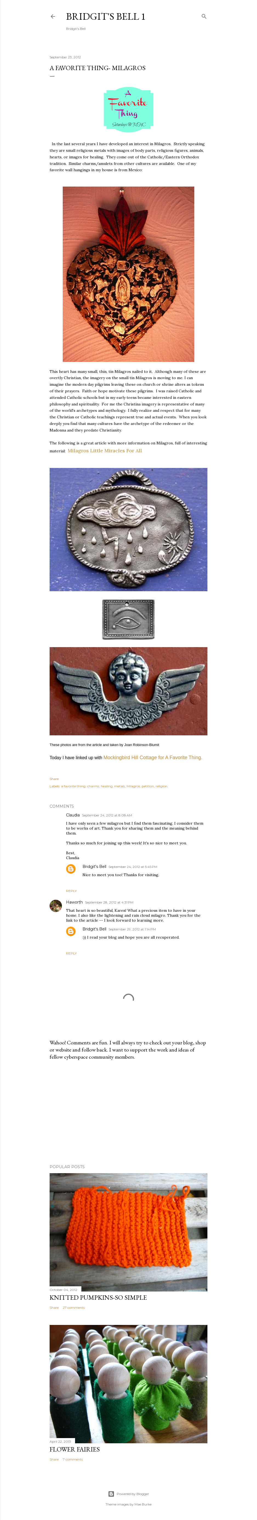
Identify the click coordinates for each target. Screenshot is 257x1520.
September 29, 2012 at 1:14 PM (132, 929)
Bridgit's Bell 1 (105, 16)
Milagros (133, 786)
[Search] (204, 15)
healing (107, 786)
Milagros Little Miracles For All (105, 450)
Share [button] (54, 779)
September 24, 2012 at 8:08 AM (107, 815)
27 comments (74, 1307)
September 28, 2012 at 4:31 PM (109, 902)
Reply (71, 891)
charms (93, 786)
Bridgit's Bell (94, 866)
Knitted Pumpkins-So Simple (98, 1297)
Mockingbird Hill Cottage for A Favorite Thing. (153, 757)
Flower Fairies (75, 1449)
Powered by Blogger (128, 1494)
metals (119, 786)
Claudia (73, 815)
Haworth (74, 902)
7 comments (73, 1459)
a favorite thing (73, 786)
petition (148, 786)
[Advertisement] (128, 1112)
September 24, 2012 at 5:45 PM (132, 867)
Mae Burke (143, 1504)
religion (161, 786)
